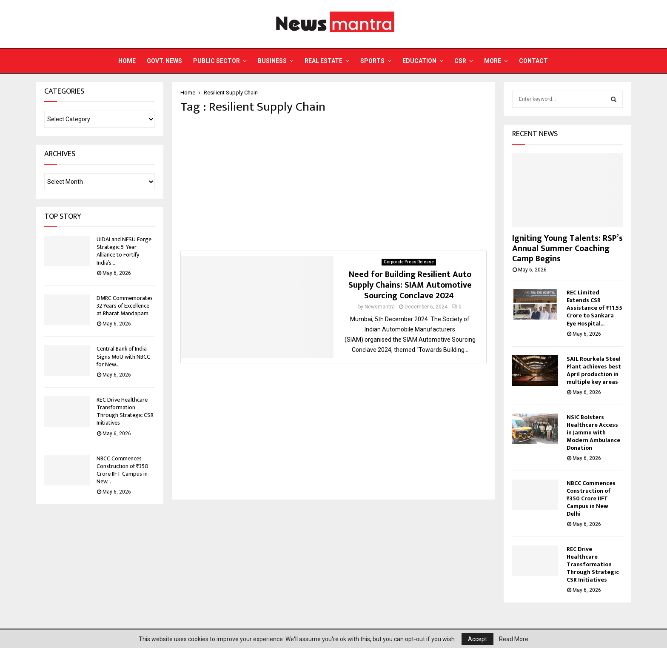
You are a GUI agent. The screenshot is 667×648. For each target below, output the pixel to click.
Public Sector (216, 60)
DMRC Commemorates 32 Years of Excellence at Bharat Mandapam (125, 305)
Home (127, 60)
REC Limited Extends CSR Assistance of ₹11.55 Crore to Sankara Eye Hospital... (594, 308)
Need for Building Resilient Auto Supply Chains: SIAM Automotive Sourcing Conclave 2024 (410, 285)
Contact (533, 60)
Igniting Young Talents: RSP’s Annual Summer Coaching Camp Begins (567, 248)
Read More (513, 639)
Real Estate (323, 60)
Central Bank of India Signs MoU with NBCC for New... (123, 356)
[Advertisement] (333, 182)
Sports (372, 60)
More (492, 60)
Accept (477, 639)
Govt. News (164, 60)
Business (272, 60)
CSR (460, 60)
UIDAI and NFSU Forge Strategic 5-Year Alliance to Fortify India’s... (124, 251)
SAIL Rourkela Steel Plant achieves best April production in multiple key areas (594, 370)
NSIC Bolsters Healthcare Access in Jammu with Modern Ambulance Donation (593, 432)
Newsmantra (380, 307)
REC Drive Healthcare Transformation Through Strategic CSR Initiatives (125, 411)
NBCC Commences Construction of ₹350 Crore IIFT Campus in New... (122, 470)
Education (419, 60)
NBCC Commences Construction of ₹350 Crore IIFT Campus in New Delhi (591, 498)
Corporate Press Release (409, 262)
